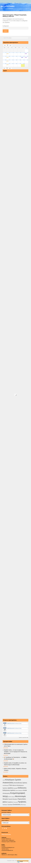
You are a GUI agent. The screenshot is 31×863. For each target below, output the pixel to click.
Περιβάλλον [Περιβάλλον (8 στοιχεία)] (10, 802)
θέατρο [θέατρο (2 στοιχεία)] (24, 804)
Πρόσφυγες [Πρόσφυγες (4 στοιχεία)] (5, 804)
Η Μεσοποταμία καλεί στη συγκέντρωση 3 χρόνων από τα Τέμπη (15, 745)
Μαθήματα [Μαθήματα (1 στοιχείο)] (13, 796)
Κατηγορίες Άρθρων (6, 812)
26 (16, 63)
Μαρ (11, 45)
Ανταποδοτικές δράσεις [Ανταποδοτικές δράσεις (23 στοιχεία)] (20, 782)
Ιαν (5, 45)
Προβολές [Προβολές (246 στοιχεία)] (22, 802)
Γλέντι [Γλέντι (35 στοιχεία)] (10, 785)
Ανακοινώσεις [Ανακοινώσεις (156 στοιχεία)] (8, 783)
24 (9, 63)
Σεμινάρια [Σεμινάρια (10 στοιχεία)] (10, 804)
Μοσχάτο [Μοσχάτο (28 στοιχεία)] (5, 799)
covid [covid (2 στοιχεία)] (3, 780)
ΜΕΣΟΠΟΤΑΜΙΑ (7, 6)
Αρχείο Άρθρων (5, 820)
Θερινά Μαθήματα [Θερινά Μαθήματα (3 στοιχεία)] (19, 790)
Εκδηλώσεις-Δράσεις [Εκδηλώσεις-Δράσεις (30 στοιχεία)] (9, 790)
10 (9, 56)
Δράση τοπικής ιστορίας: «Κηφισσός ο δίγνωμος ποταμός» (15, 769)
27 (20, 63)
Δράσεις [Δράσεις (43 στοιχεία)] (10, 788)
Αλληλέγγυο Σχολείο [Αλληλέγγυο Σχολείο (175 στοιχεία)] (13, 780)
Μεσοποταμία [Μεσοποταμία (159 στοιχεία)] (20, 796)
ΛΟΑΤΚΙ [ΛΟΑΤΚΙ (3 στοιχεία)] (9, 796)
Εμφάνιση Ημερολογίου (23, 737)
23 (5, 63)
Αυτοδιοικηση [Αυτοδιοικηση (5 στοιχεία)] (5, 785)
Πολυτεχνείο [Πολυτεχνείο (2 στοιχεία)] (15, 802)
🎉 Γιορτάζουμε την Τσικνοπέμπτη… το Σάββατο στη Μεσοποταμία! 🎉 (15, 758)
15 (27, 56)
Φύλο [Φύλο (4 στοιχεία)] (22, 804)
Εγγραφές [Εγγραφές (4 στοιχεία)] (15, 788)
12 (16, 56)
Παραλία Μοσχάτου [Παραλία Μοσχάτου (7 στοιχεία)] (12, 799)
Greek (20, 862)
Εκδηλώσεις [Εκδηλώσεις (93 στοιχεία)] (22, 788)
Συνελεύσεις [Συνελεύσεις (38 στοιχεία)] (16, 804)
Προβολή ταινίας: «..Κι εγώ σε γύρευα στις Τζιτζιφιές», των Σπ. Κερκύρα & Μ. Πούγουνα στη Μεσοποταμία (15, 751)
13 (20, 56)
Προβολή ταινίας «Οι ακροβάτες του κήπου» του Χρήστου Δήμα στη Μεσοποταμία (15, 763)
